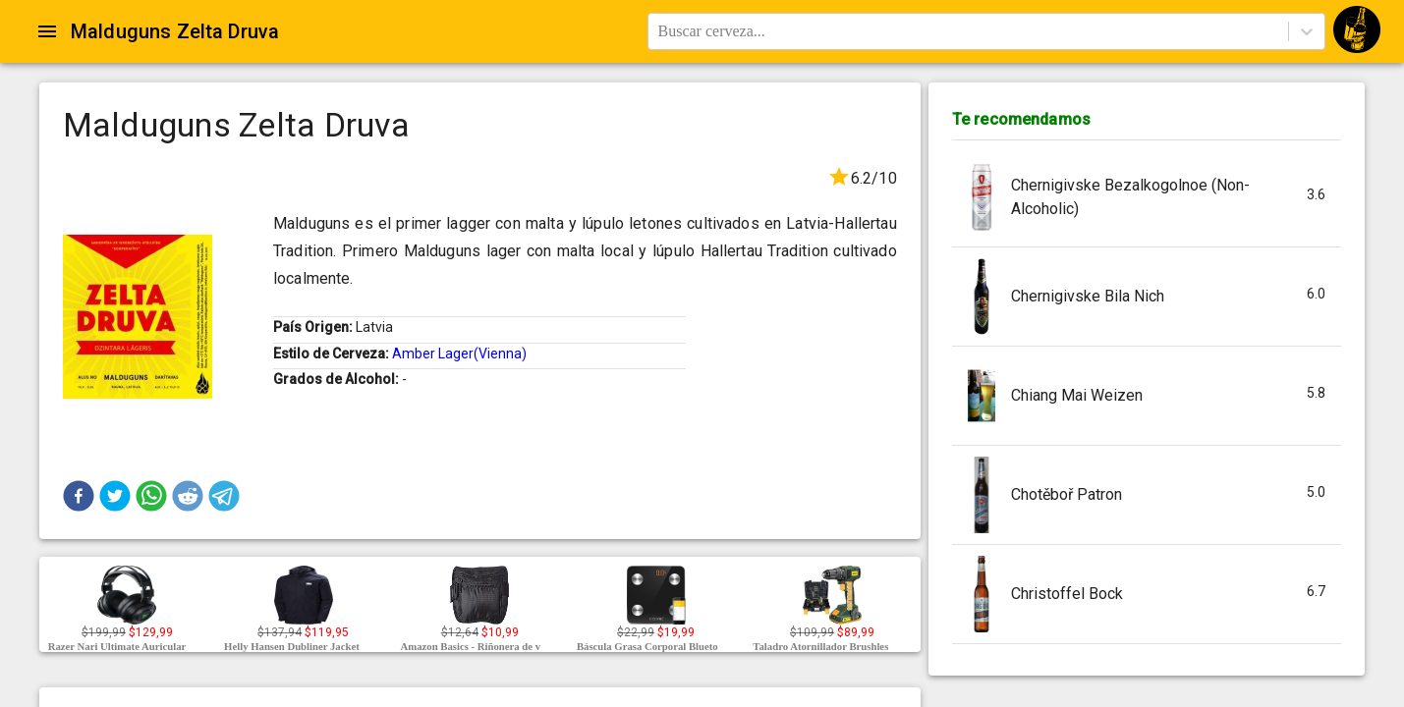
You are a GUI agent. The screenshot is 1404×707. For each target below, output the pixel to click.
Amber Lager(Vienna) (459, 353)
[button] (78, 496)
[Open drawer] (47, 31)
